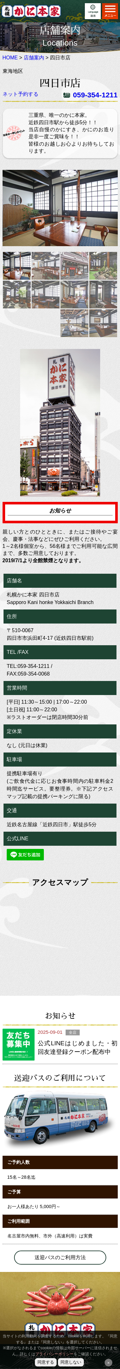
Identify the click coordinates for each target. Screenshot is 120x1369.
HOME (10, 57)
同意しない (70, 1362)
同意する (45, 1362)
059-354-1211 (95, 95)
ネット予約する (20, 94)
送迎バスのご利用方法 (60, 1257)
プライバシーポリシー (54, 1354)
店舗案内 (34, 57)
